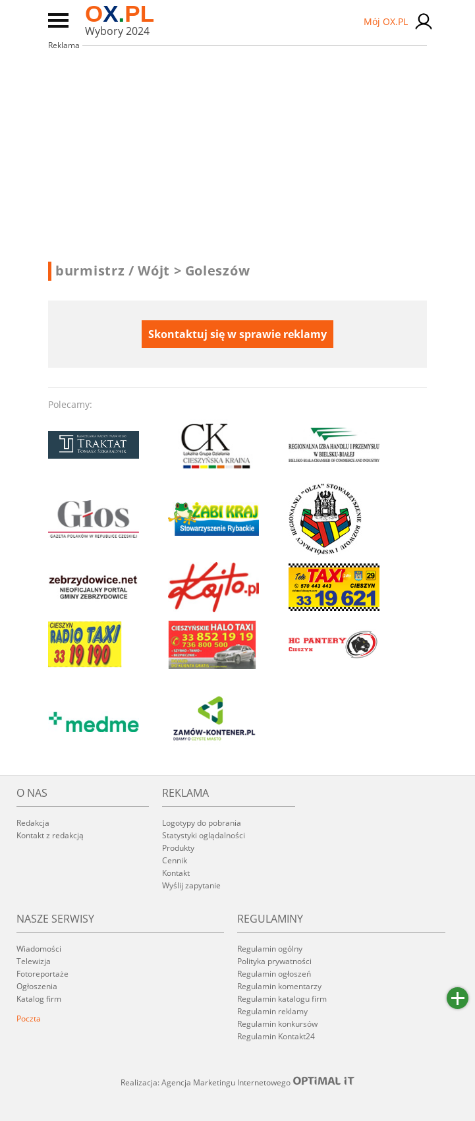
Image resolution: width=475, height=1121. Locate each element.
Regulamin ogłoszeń (274, 973)
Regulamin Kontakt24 (276, 1036)
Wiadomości (38, 948)
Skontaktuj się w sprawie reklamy (237, 334)
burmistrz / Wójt (118, 271)
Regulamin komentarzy (279, 986)
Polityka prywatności (274, 961)
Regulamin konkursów (277, 1023)
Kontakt (176, 872)
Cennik (174, 860)
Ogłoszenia (36, 986)
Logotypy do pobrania (201, 822)
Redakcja (32, 822)
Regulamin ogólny (269, 948)
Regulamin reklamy (272, 1011)
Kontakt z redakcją (50, 835)
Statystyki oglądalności (203, 835)
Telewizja (33, 961)
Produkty (178, 847)
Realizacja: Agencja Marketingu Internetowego (238, 1082)
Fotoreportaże (42, 973)
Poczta (28, 1018)
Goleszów (217, 271)
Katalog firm (38, 998)
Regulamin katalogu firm (282, 998)
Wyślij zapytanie (191, 885)
